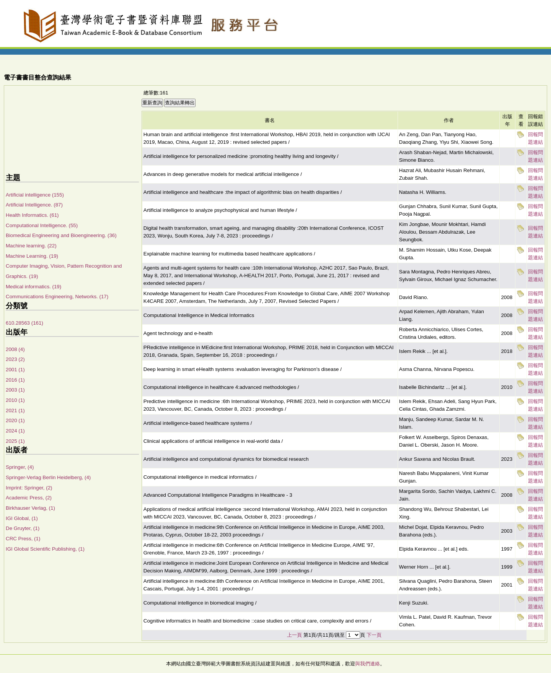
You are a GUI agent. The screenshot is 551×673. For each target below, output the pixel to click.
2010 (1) (15, 400)
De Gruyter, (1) (22, 528)
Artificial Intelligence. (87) (34, 205)
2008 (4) (15, 349)
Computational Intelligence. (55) (42, 225)
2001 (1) (15, 369)
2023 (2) (15, 359)
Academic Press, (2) (29, 498)
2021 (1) (15, 410)
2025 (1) (15, 441)
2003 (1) (15, 390)
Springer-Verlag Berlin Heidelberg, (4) (48, 477)
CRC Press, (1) (23, 538)
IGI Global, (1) (22, 518)
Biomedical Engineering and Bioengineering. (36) (61, 235)
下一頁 (374, 635)
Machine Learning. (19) (32, 256)
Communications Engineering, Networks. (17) (57, 296)
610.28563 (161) (24, 323)
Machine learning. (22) (31, 246)
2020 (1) (15, 420)
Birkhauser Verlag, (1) (30, 508)
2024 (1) (15, 431)
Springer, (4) (20, 467)
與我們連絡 (367, 663)
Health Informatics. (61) (32, 215)
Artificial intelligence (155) (35, 195)
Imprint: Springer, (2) (29, 488)
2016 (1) (15, 380)
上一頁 (294, 635)
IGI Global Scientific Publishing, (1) (45, 549)
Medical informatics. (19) (33, 286)
